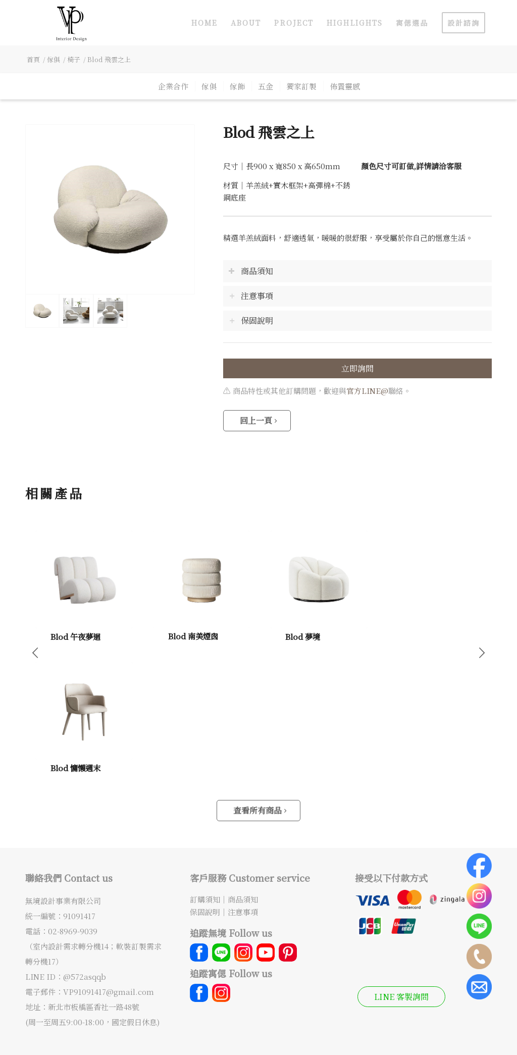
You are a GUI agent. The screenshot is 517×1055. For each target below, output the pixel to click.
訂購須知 (205, 899)
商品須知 (243, 899)
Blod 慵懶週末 (75, 767)
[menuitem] (204, 22)
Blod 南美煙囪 (193, 635)
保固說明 (205, 912)
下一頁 (482, 652)
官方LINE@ (367, 390)
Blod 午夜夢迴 (75, 636)
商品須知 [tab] (250, 271)
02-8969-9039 (72, 931)
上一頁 (35, 652)
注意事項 (243, 912)
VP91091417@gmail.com (108, 991)
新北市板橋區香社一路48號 (93, 1006)
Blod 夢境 (302, 636)
